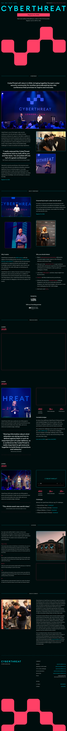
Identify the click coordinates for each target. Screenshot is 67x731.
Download (50, 505)
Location (10, 2)
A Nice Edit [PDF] (52, 439)
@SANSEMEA (63, 684)
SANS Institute (19, 257)
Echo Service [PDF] (40, 439)
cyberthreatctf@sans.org (61, 668)
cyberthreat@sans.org (56, 639)
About (6, 2)
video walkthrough (42, 430)
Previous (15, 2)
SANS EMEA (63, 686)
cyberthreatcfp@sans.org (60, 666)
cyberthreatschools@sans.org (60, 671)
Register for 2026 (33, 15)
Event (2, 2)
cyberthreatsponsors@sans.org (59, 673)
